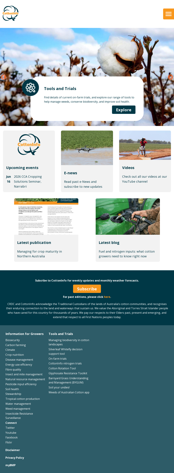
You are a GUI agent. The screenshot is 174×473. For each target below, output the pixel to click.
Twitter (10, 428)
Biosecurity (12, 340)
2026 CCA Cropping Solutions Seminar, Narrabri (28, 181)
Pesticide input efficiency (21, 384)
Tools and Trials (61, 334)
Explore (123, 110)
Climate (10, 350)
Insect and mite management (23, 374)
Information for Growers (24, 334)
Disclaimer (12, 450)
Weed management (17, 409)
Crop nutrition (14, 355)
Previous (3, 77)
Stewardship (13, 394)
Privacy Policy (14, 458)
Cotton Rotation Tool (62, 368)
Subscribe (87, 289)
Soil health (12, 389)
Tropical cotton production (22, 399)
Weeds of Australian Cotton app (69, 392)
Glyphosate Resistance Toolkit (68, 373)
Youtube (10, 433)
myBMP (10, 465)
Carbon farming (15, 345)
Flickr (8, 442)
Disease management (19, 360)
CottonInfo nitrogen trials (65, 363)
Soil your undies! (59, 387)
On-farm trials (58, 358)
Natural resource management (25, 379)
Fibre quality (13, 369)
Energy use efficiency (18, 364)
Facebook (11, 437)
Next (170, 77)
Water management (18, 404)
